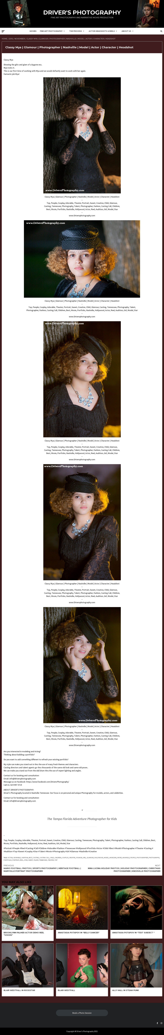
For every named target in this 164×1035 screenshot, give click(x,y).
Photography (154, 858)
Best (30, 858)
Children (58, 858)
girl (84, 858)
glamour (90, 858)
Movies (33, 31)
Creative (72, 858)
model (106, 858)
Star (26, 860)
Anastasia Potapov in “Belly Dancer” (78, 933)
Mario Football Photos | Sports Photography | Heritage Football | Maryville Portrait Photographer (43, 868)
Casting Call (44, 858)
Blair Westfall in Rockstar (19, 990)
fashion (79, 858)
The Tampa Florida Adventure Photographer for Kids (82, 819)
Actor (10, 858)
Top (56, 860)
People (133, 858)
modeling (113, 858)
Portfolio (8, 860)
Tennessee (43, 860)
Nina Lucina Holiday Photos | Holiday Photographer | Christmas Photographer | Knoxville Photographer (121, 868)
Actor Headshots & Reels (103, 31)
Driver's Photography (82, 12)
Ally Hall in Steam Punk (125, 990)
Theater (51, 860)
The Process (77, 31)
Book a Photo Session (82, 1013)
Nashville (126, 858)
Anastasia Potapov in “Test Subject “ (133, 933)
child (52, 858)
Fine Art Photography (53, 31)
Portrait (15, 860)
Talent (36, 860)
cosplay (65, 858)
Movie (119, 858)
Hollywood (98, 858)
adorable (17, 858)
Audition (25, 858)
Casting (36, 858)
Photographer (142, 858)
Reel (21, 860)
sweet (30, 860)
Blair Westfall (66, 990)
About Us (128, 31)
